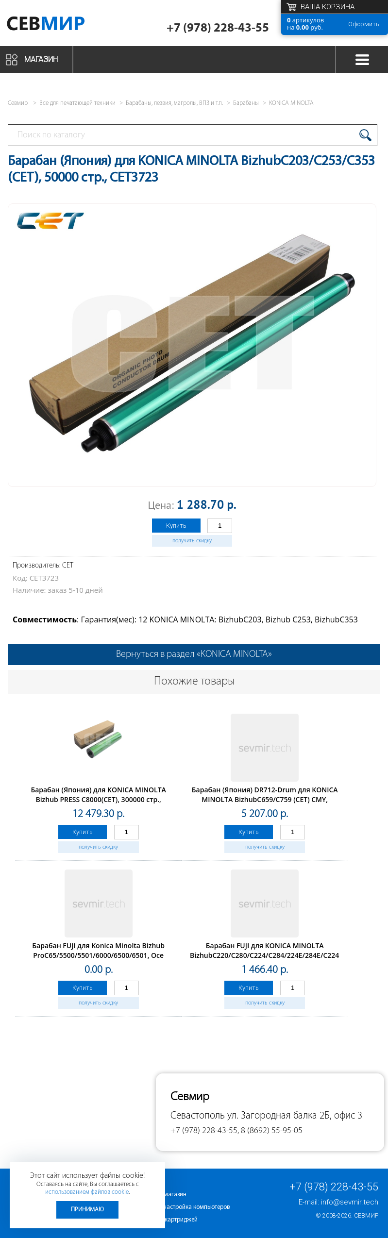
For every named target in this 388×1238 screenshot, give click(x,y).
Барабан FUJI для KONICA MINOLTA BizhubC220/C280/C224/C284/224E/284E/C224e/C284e (278, 950)
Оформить (363, 24)
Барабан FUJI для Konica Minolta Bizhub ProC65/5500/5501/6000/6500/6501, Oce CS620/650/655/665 (98, 955)
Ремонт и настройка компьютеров (183, 1207)
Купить (176, 525)
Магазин (41, 59)
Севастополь (197, 1116)
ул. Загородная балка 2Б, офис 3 (294, 1116)
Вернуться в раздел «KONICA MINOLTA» (194, 654)
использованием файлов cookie (87, 1192)
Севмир (366, 1215)
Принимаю (87, 1209)
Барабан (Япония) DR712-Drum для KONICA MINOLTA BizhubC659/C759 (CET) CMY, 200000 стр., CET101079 (265, 799)
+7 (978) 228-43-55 (218, 28)
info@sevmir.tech (349, 1202)
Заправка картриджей (167, 1220)
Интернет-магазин (161, 1194)
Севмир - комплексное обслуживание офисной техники (59, 25)
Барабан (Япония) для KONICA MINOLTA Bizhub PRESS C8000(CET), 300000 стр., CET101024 (98, 799)
